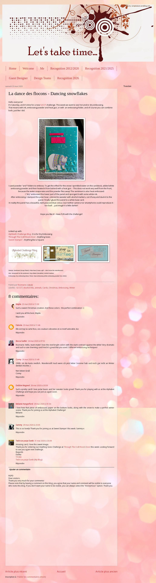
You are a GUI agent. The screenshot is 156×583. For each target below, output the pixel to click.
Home (12, 68)
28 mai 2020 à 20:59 (39, 385)
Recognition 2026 (68, 78)
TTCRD (19, 457)
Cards (45, 287)
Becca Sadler (21, 341)
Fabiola (19, 325)
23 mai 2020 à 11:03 (30, 304)
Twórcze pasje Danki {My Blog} (29, 459)
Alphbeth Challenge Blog (19, 234)
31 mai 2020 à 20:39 (43, 440)
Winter (72, 287)
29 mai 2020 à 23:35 (31, 425)
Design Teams (42, 78)
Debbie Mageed (23, 385)
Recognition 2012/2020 (64, 68)
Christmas (53, 287)
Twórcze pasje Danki (25, 440)
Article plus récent (16, 571)
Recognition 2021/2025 (99, 68)
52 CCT (20, 287)
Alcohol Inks (28, 287)
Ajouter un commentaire (19, 469)
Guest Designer (18, 78)
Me (42, 68)
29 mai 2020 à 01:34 (42, 404)
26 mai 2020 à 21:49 (30, 359)
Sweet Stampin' (15, 240)
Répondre (20, 316)
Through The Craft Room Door (22, 237)
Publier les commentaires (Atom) (31, 577)
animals (38, 287)
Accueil (61, 571)
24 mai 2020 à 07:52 (36, 341)
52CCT (43, 105)
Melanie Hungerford (24, 404)
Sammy (19, 425)
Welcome (28, 68)
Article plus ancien (106, 571)
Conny (18, 359)
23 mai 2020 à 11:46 (31, 325)
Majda (18, 304)
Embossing (63, 287)
